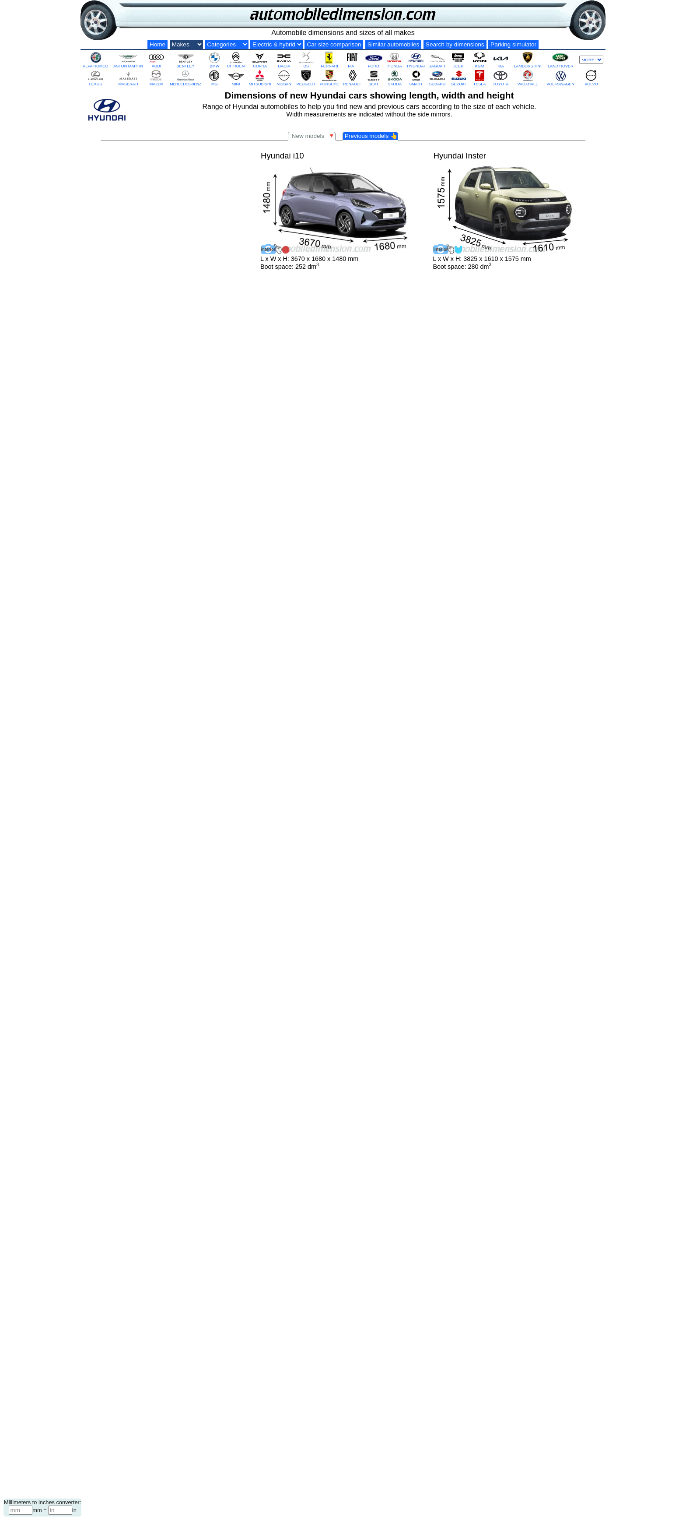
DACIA (284, 59)
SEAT (373, 77)
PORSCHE (330, 77)
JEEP (458, 59)
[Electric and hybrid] (276, 44)
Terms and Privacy (419, 1488)
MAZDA (156, 77)
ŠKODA (394, 77)
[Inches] (60, 1510)
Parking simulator (513, 44)
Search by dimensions (455, 44)
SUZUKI (458, 77)
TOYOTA (500, 77)
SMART (416, 77)
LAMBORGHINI (527, 59)
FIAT (352, 59)
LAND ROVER (561, 59)
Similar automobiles (394, 44)
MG (214, 77)
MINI (236, 77)
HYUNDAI (416, 59)
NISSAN (284, 77)
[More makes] (591, 60)
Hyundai (311, 1467)
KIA (500, 59)
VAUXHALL (528, 77)
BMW (214, 59)
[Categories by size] (226, 44)
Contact (382, 1488)
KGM (479, 59)
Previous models (371, 136)
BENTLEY (185, 59)
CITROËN (236, 59)
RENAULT (352, 77)
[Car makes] (186, 44)
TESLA (479, 77)
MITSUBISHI (259, 77)
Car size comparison (334, 44)
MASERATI (128, 77)
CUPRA (260, 59)
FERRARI (329, 59)
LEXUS (96, 77)
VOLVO (591, 77)
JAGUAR (437, 59)
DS (306, 59)
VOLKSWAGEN (560, 77)
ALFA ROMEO (95, 59)
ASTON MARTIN (128, 59)
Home (157, 44)
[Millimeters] (21, 1510)
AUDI (156, 59)
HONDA (394, 59)
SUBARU (437, 77)
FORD (373, 59)
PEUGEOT (306, 77)
